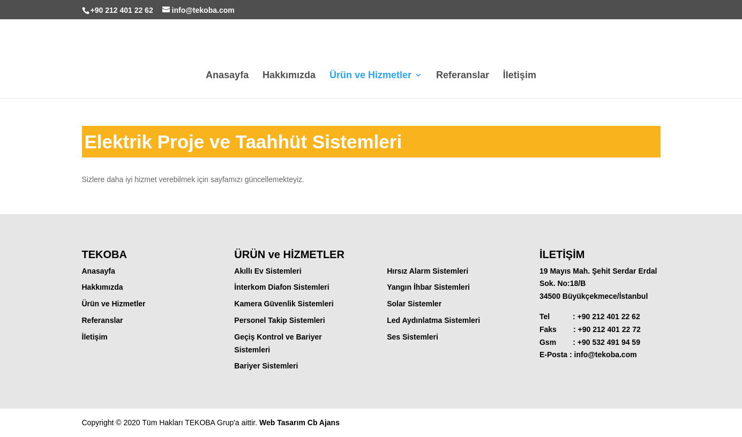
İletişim (519, 75)
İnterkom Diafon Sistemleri (281, 287)
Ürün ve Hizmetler (370, 75)
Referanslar (462, 75)
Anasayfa (227, 75)
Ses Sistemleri (412, 337)
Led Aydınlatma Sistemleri (433, 320)
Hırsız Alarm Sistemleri (427, 271)
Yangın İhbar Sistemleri (428, 287)
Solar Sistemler (414, 303)
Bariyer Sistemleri (266, 365)
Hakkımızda (289, 75)
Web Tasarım (283, 422)
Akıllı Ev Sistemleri (267, 271)
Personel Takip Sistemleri (279, 320)
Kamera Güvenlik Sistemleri (283, 303)
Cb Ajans (324, 422)
